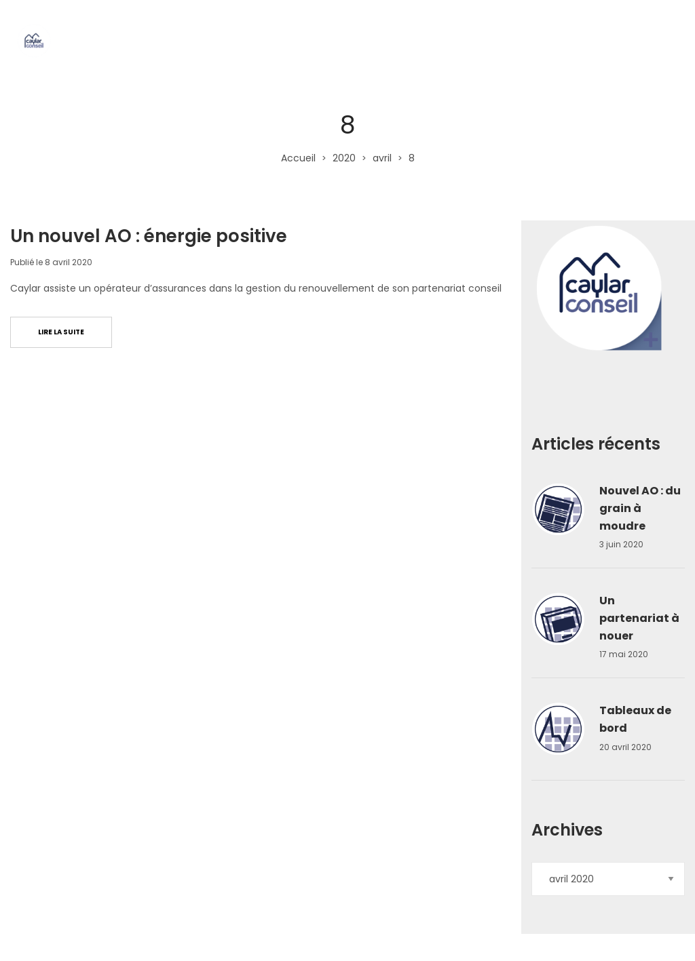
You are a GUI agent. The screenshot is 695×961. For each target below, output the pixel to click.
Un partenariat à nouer (639, 618)
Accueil (298, 158)
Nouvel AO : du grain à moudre (640, 508)
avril (382, 158)
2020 (344, 158)
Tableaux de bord (635, 719)
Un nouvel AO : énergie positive (148, 236)
